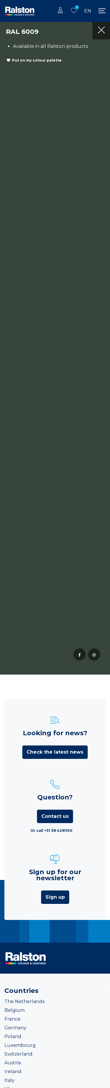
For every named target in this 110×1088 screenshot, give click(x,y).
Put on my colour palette (37, 60)
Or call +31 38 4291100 (51, 830)
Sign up (55, 897)
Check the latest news (55, 752)
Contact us (55, 816)
